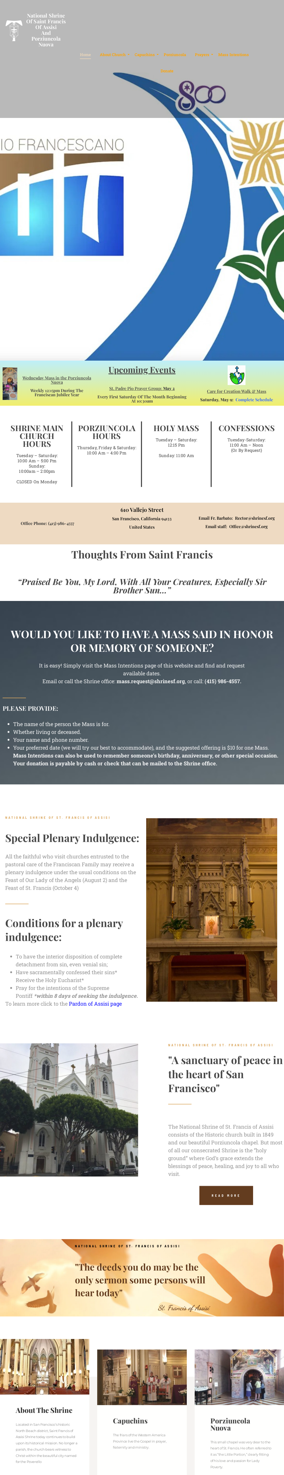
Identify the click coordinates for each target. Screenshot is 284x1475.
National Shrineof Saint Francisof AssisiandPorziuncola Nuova (46, 30)
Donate (167, 70)
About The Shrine (44, 1463)
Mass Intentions (233, 54)
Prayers (203, 54)
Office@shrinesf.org (248, 526)
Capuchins (146, 54)
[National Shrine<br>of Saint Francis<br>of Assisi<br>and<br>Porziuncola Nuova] (13, 31)
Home (85, 54)
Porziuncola (175, 54)
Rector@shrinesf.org (255, 518)
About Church (114, 54)
